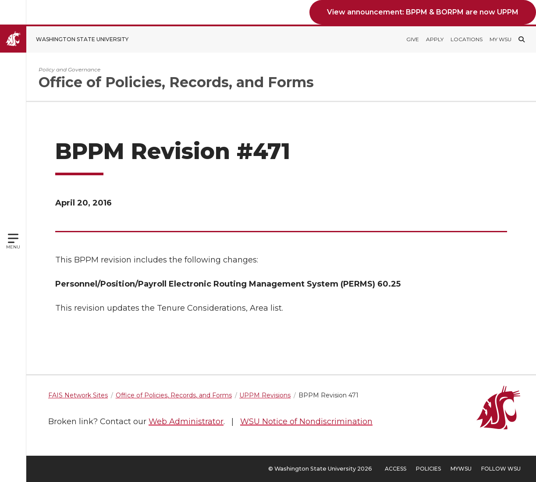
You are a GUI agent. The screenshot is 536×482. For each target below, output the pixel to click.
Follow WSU (501, 468)
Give (412, 39)
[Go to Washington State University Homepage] (71, 39)
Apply (435, 39)
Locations (467, 39)
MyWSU (461, 468)
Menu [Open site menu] (13, 247)
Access (395, 468)
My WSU (500, 39)
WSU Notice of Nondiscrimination (306, 421)
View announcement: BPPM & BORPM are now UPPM (422, 12)
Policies (428, 468)
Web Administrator (186, 421)
